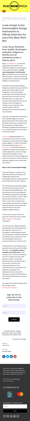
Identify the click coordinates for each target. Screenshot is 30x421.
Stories (9, 351)
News (6, 351)
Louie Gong (6, 136)
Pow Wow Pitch (12, 63)
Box (3, 351)
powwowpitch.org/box (9, 287)
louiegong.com (10, 219)
